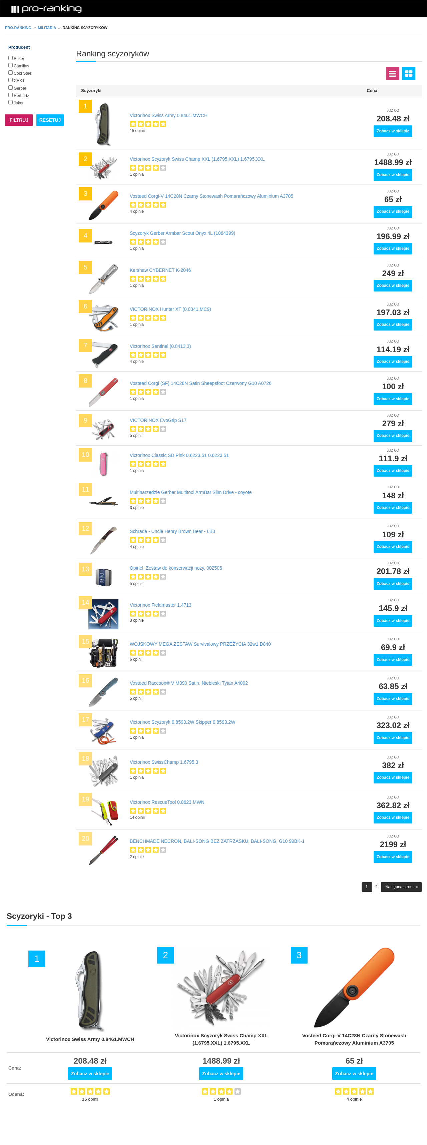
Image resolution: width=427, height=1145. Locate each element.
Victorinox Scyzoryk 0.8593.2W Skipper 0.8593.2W (182, 722)
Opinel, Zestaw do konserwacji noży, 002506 (176, 568)
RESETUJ (50, 120)
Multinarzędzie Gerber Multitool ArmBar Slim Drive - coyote (191, 492)
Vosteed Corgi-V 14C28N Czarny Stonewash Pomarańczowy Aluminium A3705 (211, 196)
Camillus (21, 66)
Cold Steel (23, 73)
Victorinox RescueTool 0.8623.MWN (167, 802)
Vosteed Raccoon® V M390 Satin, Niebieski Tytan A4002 (189, 683)
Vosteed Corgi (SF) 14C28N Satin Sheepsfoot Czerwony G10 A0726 (201, 383)
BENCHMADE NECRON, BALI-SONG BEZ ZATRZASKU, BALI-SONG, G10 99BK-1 (217, 841)
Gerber (20, 88)
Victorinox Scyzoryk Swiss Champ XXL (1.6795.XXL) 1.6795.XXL (197, 159)
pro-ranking (18, 28)
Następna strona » (401, 887)
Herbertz (21, 95)
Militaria (47, 28)
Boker (19, 58)
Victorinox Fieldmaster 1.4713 (160, 605)
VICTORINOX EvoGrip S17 (158, 420)
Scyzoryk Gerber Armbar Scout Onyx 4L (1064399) (182, 233)
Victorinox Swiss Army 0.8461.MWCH (168, 115)
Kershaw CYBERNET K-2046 (160, 270)
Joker (18, 103)
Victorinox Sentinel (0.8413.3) (160, 346)
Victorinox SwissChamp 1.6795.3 (164, 762)
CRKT (19, 80)
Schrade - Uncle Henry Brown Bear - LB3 (172, 531)
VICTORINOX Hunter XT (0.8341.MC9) (170, 309)
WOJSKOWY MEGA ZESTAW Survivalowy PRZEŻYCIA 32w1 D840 (200, 644)
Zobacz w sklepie (393, 131)
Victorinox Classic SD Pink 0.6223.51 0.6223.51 (179, 455)
